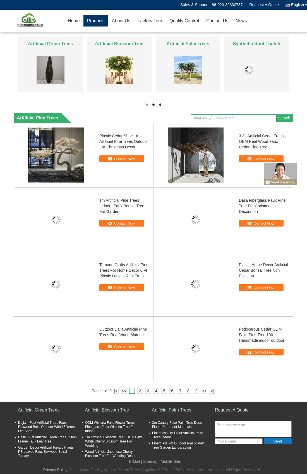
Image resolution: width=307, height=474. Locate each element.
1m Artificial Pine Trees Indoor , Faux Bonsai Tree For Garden (121, 206)
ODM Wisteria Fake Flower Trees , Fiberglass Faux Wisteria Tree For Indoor (110, 427)
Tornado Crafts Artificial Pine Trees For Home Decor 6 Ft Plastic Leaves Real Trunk (123, 270)
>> (204, 391)
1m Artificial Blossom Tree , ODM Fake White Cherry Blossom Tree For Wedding (114, 441)
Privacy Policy (55, 470)
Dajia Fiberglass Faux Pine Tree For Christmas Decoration (262, 206)
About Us (121, 20)
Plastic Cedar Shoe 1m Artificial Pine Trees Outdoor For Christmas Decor (123, 141)
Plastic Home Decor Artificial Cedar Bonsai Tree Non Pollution (263, 270)
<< (124, 391)
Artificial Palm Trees (188, 43)
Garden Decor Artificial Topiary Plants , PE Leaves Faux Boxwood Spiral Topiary (46, 452)
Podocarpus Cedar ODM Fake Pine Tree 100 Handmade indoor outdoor (261, 335)
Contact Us (217, 20)
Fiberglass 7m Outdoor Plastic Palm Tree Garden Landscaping (178, 445)
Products (96, 20)
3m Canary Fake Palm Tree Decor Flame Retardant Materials (177, 425)
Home (74, 20)
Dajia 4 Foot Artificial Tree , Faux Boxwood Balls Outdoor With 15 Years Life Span (46, 427)
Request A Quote (264, 5)
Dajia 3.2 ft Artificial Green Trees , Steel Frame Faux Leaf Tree (47, 439)
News (241, 20)
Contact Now (124, 159)
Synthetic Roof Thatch (256, 43)
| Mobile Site (169, 461)
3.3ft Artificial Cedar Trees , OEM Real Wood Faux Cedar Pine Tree (262, 141)
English (299, 5)
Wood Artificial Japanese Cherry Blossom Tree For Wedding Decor (110, 454)
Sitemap (150, 461)
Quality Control (184, 20)
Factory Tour (150, 20)
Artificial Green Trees (50, 43)
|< (115, 391)
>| (212, 391)
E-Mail (134, 461)
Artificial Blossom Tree (119, 43)
